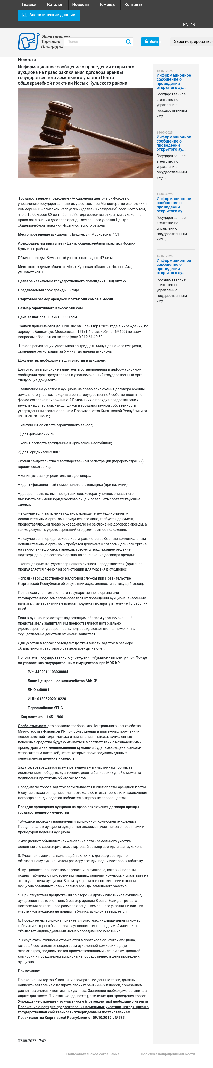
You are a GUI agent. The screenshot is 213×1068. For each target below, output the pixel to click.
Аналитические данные (48, 14)
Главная (29, 4)
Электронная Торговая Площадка (48, 41)
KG (185, 25)
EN (192, 25)
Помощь (106, 4)
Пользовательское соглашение (92, 1054)
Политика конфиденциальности (168, 1054)
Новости (80, 4)
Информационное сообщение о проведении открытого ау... (174, 81)
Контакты (134, 4)
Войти (152, 41)
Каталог (55, 4)
